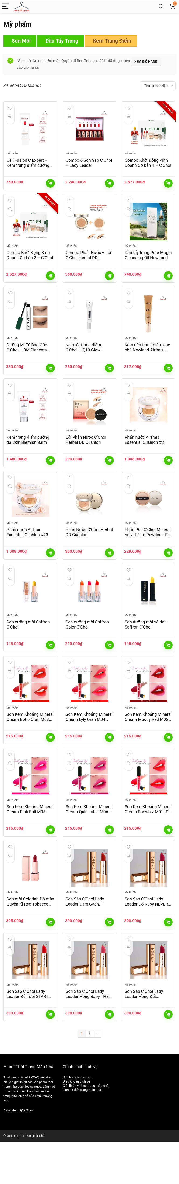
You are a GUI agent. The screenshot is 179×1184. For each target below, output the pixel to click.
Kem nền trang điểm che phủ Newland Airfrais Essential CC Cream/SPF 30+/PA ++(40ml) (148, 365)
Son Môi (21, 41)
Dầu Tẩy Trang (61, 41)
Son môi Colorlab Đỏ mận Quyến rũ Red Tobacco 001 (30, 941)
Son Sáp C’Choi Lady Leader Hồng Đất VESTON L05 (144, 1038)
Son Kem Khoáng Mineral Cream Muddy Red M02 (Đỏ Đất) (148, 748)
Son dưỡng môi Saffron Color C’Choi (87, 650)
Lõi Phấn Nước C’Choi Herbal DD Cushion (86, 457)
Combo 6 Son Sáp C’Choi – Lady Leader (89, 167)
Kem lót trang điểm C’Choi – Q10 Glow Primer (83, 362)
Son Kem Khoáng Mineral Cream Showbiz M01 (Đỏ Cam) (148, 845)
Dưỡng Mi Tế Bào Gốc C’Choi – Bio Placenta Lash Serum (27, 362)
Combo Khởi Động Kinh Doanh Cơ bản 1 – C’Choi (148, 167)
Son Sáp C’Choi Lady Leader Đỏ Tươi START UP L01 (27, 1038)
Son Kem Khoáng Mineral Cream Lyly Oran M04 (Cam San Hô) (89, 748)
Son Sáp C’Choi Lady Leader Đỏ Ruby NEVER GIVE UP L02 (146, 941)
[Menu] (5, 6)
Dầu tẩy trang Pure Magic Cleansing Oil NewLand (148, 263)
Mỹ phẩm (12, 157)
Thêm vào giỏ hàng (50, 187)
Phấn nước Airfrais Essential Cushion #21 (145, 457)
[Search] (161, 6)
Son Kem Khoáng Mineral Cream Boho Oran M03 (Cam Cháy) (30, 748)
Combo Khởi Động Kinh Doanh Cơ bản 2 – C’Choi (30, 263)
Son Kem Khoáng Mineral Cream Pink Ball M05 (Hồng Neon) (30, 845)
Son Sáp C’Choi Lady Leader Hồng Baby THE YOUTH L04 (87, 1038)
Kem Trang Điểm (112, 41)
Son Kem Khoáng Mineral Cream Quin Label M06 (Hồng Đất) (89, 845)
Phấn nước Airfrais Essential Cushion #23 (27, 553)
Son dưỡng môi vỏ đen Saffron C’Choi (146, 650)
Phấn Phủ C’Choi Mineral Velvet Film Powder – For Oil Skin (148, 555)
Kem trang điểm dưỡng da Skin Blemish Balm (28, 457)
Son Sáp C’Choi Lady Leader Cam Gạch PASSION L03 (85, 941)
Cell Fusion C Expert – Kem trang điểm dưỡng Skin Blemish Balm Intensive (28, 172)
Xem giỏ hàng (145, 62)
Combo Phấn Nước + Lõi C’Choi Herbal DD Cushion (88, 266)
